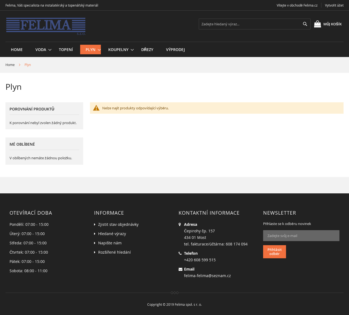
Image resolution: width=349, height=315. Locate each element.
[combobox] (255, 24)
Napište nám (110, 242)
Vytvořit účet (334, 5)
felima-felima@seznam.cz (207, 275)
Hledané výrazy (112, 233)
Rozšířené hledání (114, 252)
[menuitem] (41, 49)
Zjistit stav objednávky (118, 224)
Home (10, 64)
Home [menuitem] (17, 49)
